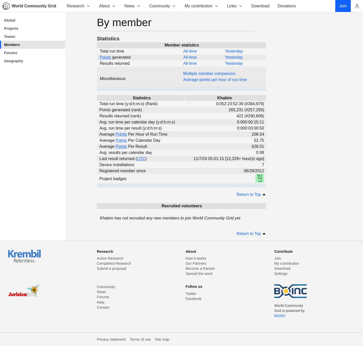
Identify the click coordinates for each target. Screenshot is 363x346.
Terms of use (140, 339)
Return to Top (251, 194)
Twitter (191, 294)
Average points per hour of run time (215, 79)
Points (105, 57)
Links (235, 6)
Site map (162, 339)
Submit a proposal (111, 268)
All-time (190, 51)
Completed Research (114, 263)
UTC (141, 158)
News (132, 6)
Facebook (194, 299)
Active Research (110, 258)
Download (282, 268)
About (107, 6)
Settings (280, 274)
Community (162, 6)
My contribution (202, 6)
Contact (103, 307)
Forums (103, 297)
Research (78, 6)
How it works (196, 258)
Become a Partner (200, 268)
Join (277, 258)
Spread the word (199, 274)
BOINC (280, 316)
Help (100, 302)
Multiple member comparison (209, 73)
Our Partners (196, 263)
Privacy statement (111, 339)
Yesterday (234, 51)
